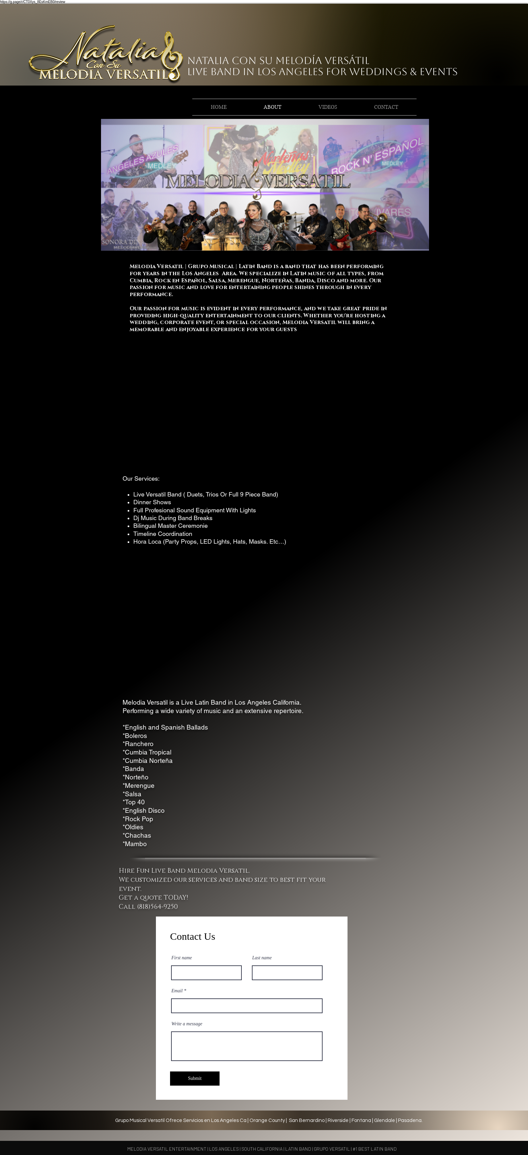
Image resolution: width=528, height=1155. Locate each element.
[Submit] (195, 1078)
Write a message (186, 1024)
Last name (262, 958)
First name (181, 958)
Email (177, 991)
